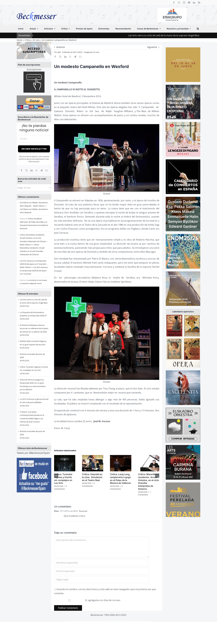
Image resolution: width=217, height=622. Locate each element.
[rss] (199, 2)
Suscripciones (34, 69)
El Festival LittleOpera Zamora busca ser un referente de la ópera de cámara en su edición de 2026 (34, 328)
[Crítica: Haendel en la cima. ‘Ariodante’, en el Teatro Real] (92, 456)
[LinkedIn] (31, 170)
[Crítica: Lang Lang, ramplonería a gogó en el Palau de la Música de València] (120, 456)
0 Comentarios (60, 487)
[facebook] (174, 2)
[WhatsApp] (36, 170)
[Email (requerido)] (101, 571)
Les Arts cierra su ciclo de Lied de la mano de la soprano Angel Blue (172, 35)
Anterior (60, 47)
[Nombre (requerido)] (101, 562)
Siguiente (152, 47)
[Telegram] (41, 170)
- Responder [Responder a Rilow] (83, 511)
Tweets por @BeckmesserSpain (33, 452)
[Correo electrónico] (46, 170)
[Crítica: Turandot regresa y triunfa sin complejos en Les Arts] (64, 456)
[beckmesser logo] (36, 10)
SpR (59, 52)
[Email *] (34, 139)
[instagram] (184, 2)
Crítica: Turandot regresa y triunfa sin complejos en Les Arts (63, 478)
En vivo (96, 52)
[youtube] (189, 2)
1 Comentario (144, 493)
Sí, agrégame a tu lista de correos (87, 600)
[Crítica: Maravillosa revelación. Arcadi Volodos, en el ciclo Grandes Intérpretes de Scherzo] (148, 456)
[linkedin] (194, 2)
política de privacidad (29, 159)
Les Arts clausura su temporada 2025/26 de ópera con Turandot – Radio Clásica (33, 264)
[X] (26, 170)
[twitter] (179, 2)
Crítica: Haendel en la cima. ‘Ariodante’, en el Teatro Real (92, 477)
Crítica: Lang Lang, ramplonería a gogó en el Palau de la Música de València (120, 478)
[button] (197, 29)
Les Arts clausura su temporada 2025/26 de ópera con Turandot (34, 270)
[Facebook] (21, 170)
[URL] (101, 579)
